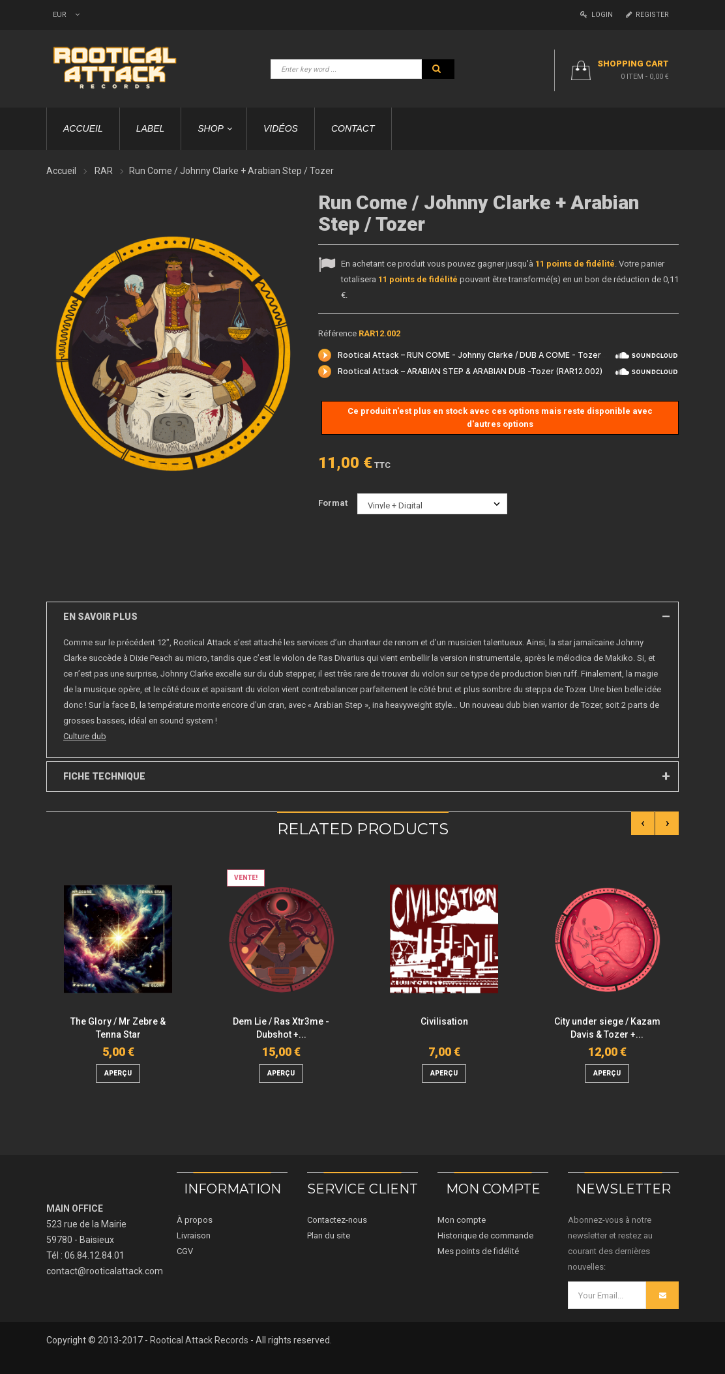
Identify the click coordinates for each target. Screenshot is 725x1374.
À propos (195, 1220)
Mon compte (461, 1220)
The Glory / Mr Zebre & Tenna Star (118, 1028)
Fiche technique (104, 776)
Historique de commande (485, 1235)
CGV (185, 1251)
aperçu (118, 1073)
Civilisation (444, 1021)
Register (647, 14)
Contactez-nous (337, 1220)
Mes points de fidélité (478, 1251)
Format (333, 503)
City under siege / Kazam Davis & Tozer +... (607, 1028)
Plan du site (328, 1235)
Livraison (194, 1235)
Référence (337, 333)
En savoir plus (100, 616)
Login (596, 14)
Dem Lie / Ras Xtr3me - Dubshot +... (281, 1028)
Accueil (61, 171)
